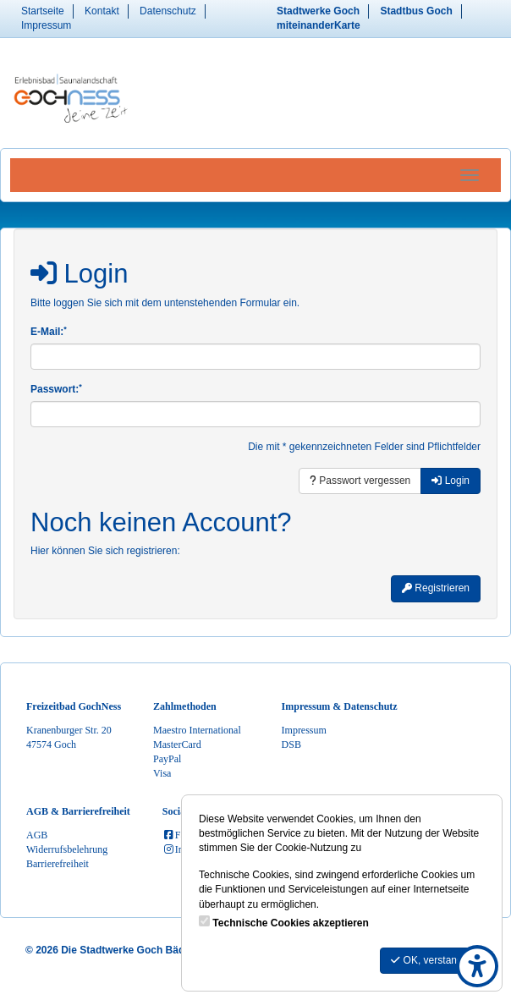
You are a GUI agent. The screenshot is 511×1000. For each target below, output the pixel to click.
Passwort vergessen (360, 480)
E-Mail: (48, 331)
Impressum (46, 25)
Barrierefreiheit (57, 864)
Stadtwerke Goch (318, 11)
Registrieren (436, 588)
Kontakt (102, 11)
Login (450, 480)
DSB (291, 744)
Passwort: (56, 388)
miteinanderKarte (318, 25)
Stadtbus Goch (416, 11)
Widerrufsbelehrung (66, 849)
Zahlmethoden (185, 706)
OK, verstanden (432, 960)
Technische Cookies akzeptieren (290, 923)
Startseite (42, 11)
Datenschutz (168, 11)
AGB (36, 835)
